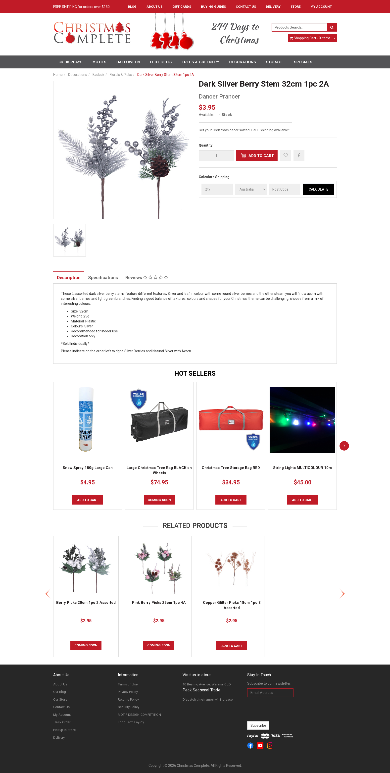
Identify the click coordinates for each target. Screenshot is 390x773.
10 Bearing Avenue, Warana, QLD (207, 684)
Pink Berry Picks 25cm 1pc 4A (159, 602)
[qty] (216, 155)
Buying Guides (213, 6)
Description (69, 277)
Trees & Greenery (200, 62)
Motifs (99, 62)
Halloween (128, 62)
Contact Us (246, 6)
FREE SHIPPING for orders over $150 (81, 7)
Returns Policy (128, 699)
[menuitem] (298, 155)
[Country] (251, 189)
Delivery (273, 6)
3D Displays (71, 62)
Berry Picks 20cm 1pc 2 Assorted (86, 602)
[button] (285, 155)
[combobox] (300, 27)
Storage (275, 62)
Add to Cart (257, 155)
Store (295, 6)
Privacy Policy (128, 692)
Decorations (242, 62)
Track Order (61, 722)
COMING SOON (159, 500)
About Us (154, 6)
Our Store (60, 699)
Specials (303, 62)
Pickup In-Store (64, 730)
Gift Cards (181, 6)
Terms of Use (128, 684)
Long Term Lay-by (131, 722)
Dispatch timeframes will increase (208, 699)
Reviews (146, 277)
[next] (344, 446)
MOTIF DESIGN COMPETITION (139, 715)
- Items (310, 38)
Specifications (103, 277)
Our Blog (59, 692)
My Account (62, 715)
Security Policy (128, 707)
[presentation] (285, 709)
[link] (250, 745)
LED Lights (161, 62)
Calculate (318, 189)
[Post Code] (284, 189)
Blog (132, 6)
